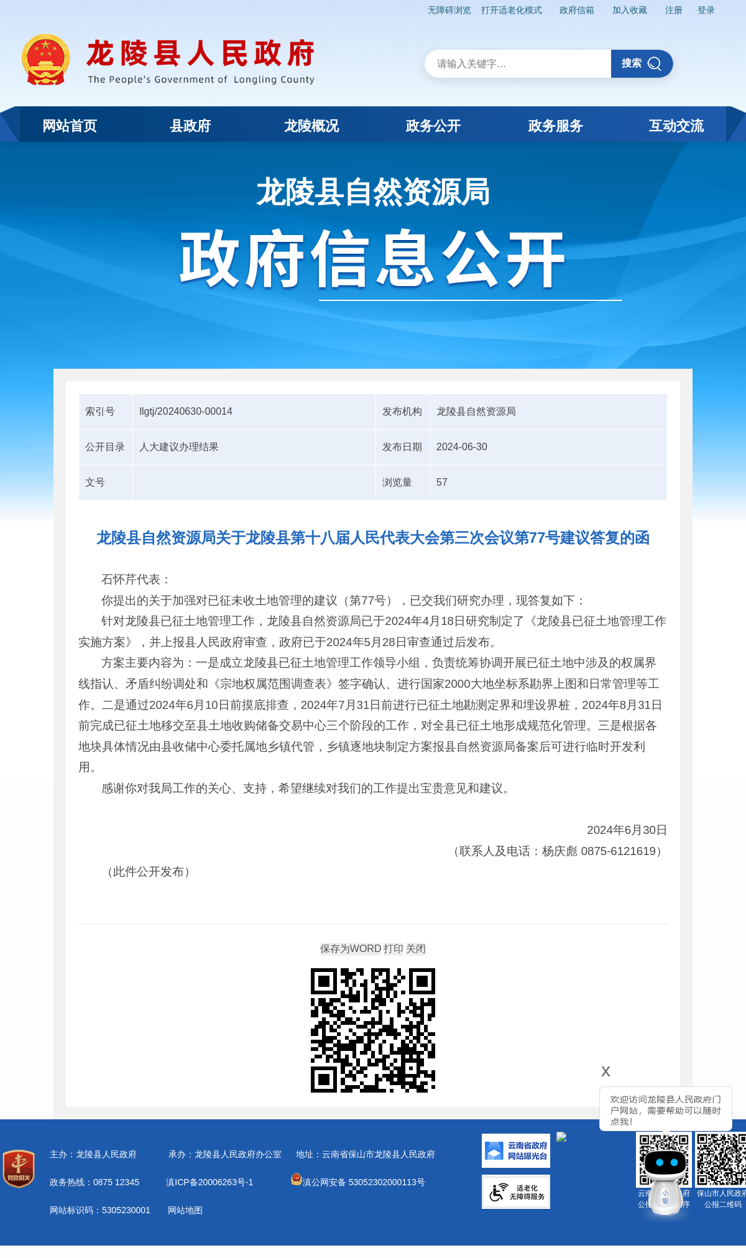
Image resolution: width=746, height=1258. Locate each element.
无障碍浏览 (449, 10)
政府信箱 (577, 10)
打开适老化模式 (511, 10)
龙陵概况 (311, 126)
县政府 (190, 126)
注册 (674, 10)
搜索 (642, 64)
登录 (706, 10)
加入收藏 (629, 10)
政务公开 (433, 126)
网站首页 (69, 126)
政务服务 (555, 126)
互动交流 (676, 126)
